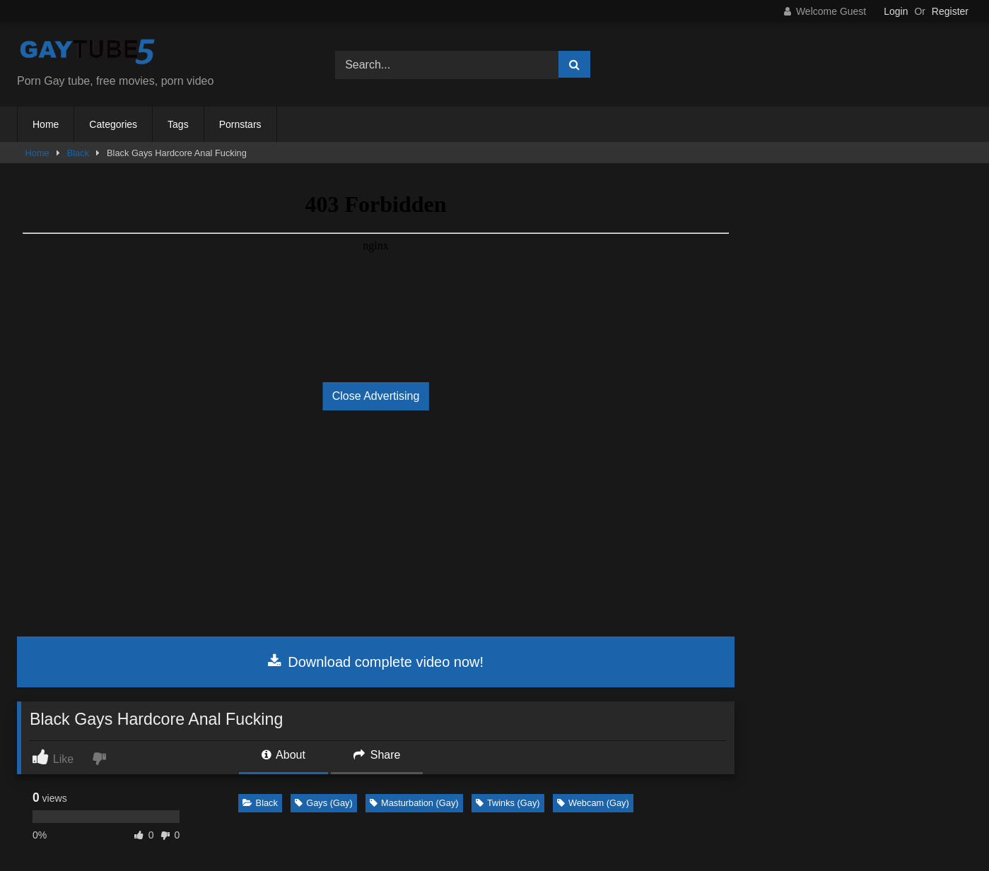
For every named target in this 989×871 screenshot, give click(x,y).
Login (896, 11)
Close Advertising (376, 396)
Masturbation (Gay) (414, 803)
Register (950, 11)
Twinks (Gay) (508, 803)
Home (46, 124)
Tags (178, 124)
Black (78, 153)
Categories (113, 124)
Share (376, 755)
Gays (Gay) (323, 803)
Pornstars (240, 124)
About (283, 755)
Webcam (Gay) (593, 803)
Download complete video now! (376, 662)
